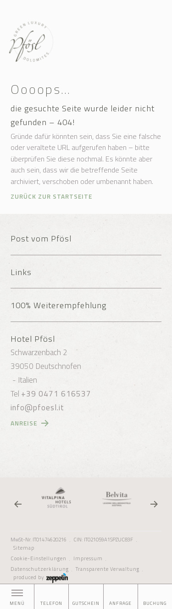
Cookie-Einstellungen (39, 558)
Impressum (88, 558)
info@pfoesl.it (37, 408)
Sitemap (23, 548)
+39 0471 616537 (56, 394)
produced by (40, 577)
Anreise (24, 423)
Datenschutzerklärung (40, 569)
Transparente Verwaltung (107, 569)
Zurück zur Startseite (51, 196)
